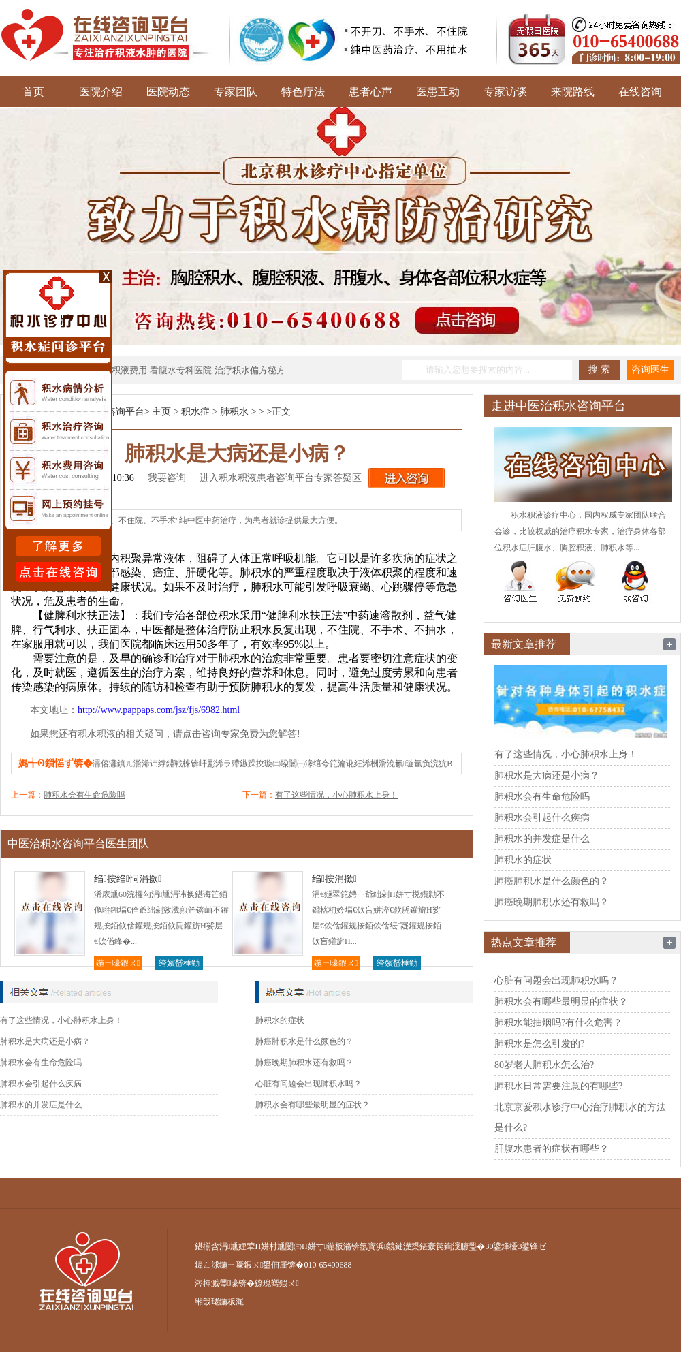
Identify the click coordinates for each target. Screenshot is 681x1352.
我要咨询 (167, 478)
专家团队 (235, 91)
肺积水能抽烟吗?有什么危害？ (558, 1023)
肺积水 (234, 412)
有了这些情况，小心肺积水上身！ (336, 795)
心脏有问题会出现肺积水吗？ (308, 1083)
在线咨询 (640, 91)
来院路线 (573, 91)
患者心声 (370, 91)
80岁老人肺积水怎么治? (544, 1065)
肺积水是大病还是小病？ (45, 1041)
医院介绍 (101, 91)
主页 (161, 412)
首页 (33, 91)
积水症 (195, 412)
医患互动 (438, 91)
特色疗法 (303, 91)
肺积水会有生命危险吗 (84, 795)
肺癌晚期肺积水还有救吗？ (304, 1062)
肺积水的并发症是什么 (41, 1105)
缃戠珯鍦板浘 (219, 1301)
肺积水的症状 (279, 1020)
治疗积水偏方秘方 (250, 370)
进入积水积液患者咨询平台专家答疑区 (281, 478)
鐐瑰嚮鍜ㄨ (276, 1283)
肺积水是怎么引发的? (539, 1044)
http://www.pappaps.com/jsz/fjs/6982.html (159, 710)
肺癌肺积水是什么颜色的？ (304, 1041)
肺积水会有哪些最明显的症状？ (312, 1105)
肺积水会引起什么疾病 (41, 1083)
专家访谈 (505, 91)
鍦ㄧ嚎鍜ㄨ (118, 963)
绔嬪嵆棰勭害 (179, 964)
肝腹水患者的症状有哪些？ (551, 1149)
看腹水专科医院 (181, 370)
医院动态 (168, 91)
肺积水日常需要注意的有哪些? (558, 1086)
